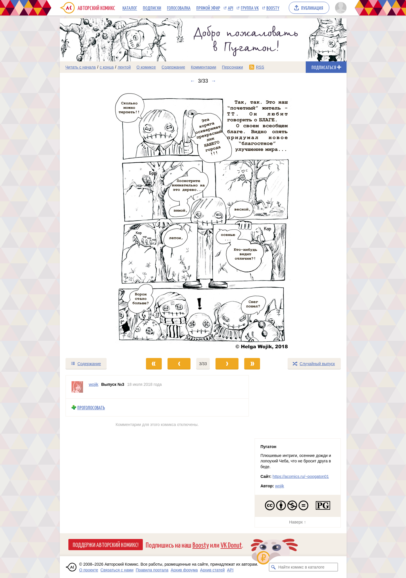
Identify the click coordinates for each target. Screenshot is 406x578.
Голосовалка (179, 8)
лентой (124, 67)
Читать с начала (81, 67)
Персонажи (232, 67)
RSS (260, 67)
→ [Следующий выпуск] (213, 81)
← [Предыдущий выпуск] (192, 81)
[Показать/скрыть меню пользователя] (340, 7)
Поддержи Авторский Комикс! (105, 544)
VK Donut (231, 544)
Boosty (272, 8)
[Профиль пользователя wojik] (77, 387)
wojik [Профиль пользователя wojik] (93, 384)
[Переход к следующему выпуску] (203, 220)
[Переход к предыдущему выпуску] (96, 220)
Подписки (152, 8)
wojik (279, 486)
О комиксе (146, 67)
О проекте (88, 570)
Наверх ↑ (297, 522)
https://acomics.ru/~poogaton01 (301, 476)
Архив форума (184, 570)
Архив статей (212, 570)
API (230, 8)
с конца (107, 67)
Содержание (173, 67)
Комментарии (203, 67)
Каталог (129, 8)
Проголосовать (91, 407)
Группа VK (250, 8)
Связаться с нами (117, 570)
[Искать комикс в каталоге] (273, 567)
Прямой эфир (208, 8)
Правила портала (152, 570)
